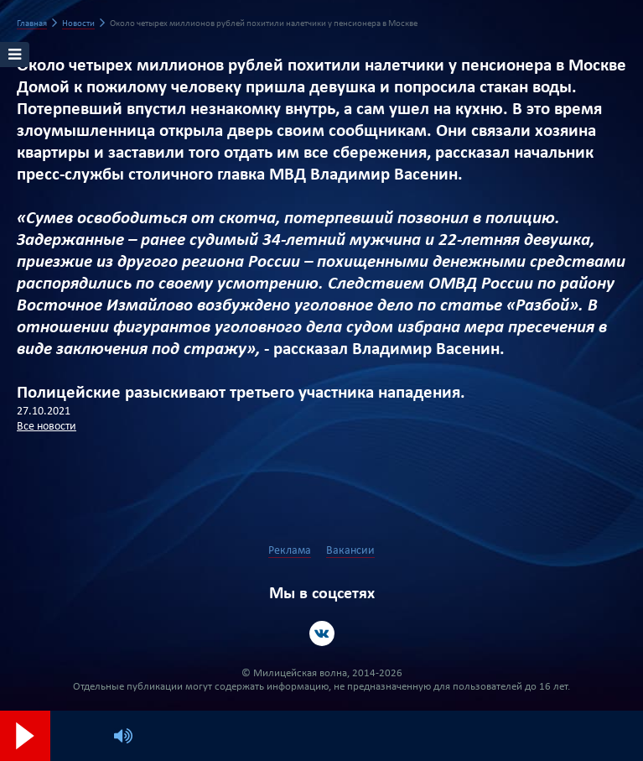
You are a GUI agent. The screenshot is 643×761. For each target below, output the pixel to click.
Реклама (289, 551)
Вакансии (350, 551)
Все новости (46, 426)
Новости (78, 24)
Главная (32, 24)
